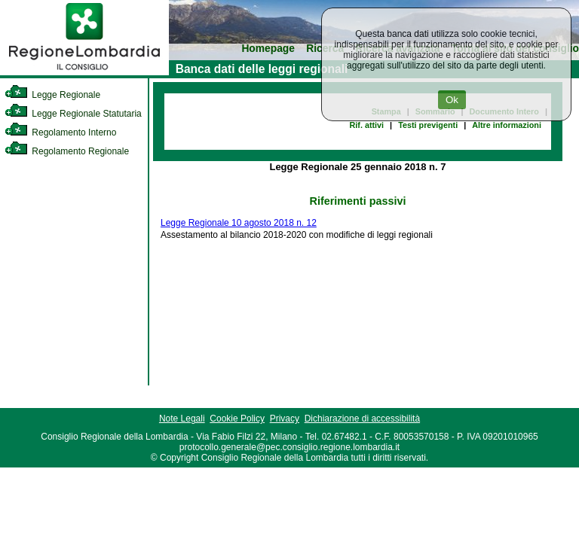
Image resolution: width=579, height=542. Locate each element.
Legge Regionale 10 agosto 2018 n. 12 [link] (239, 223)
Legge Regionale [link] (52, 95)
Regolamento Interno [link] (60, 132)
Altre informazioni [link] (506, 124)
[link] (84, 72)
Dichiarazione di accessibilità (362, 418)
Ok (452, 99)
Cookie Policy (237, 418)
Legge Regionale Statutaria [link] (73, 113)
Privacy (284, 418)
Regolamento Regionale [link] (67, 151)
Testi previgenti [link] (428, 124)
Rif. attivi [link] (367, 124)
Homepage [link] (268, 48)
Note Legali (182, 418)
